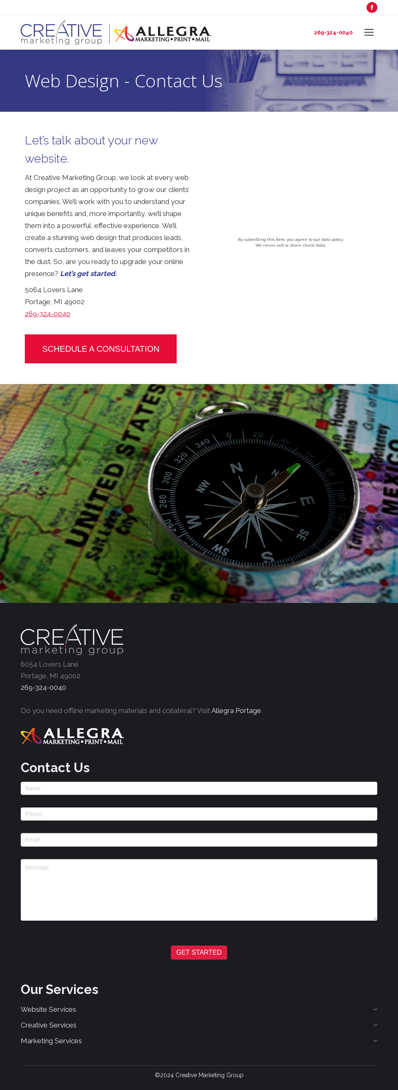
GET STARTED (199, 952)
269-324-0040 (333, 32)
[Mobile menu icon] (369, 32)
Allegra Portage (236, 710)
